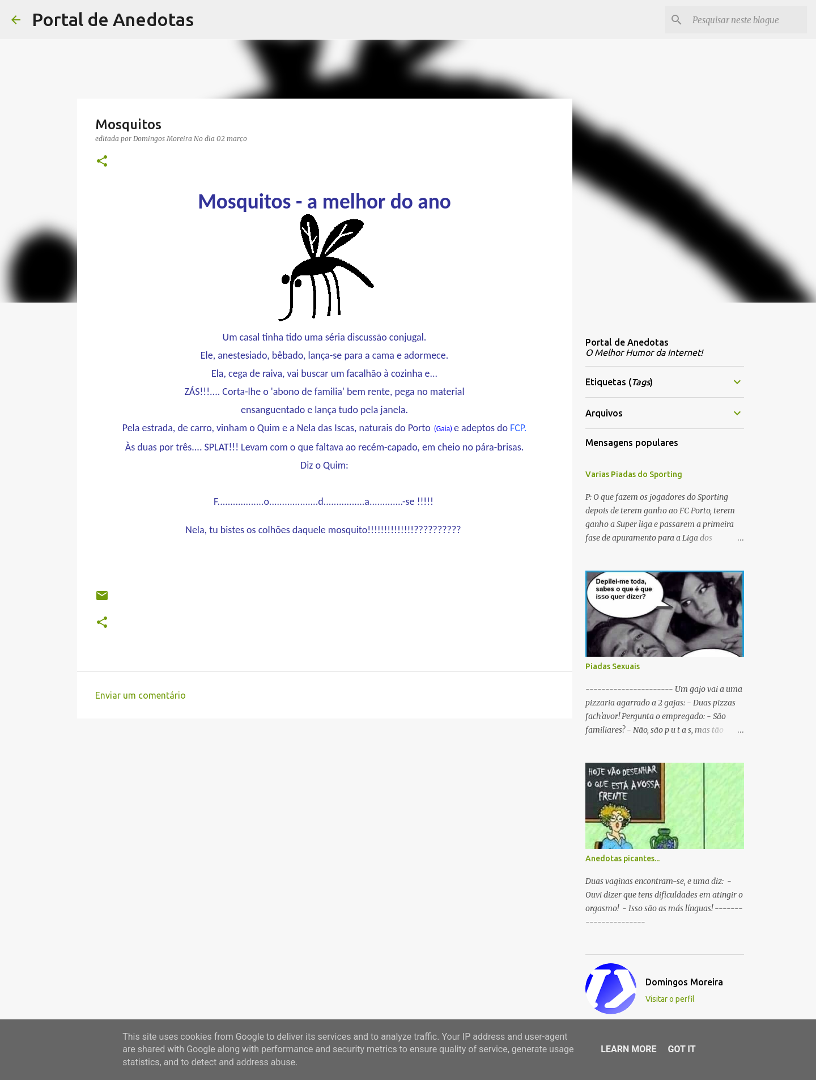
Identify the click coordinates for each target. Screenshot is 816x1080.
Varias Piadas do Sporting (633, 474)
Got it (681, 1049)
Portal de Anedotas (113, 19)
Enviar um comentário (140, 695)
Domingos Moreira (684, 982)
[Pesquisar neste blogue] (747, 19)
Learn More (628, 1049)
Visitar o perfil (670, 999)
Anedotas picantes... (622, 858)
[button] (102, 161)
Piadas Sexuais (612, 666)
